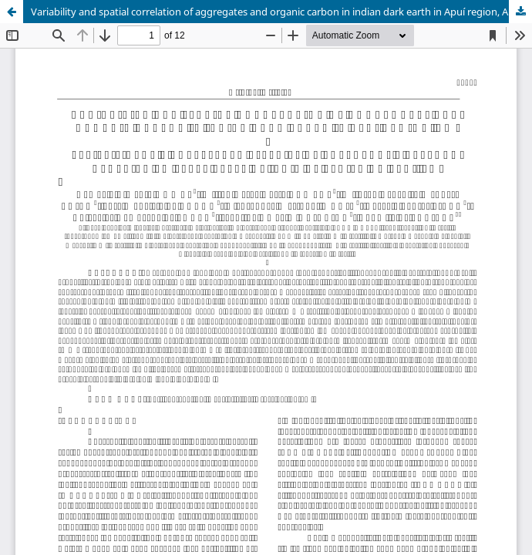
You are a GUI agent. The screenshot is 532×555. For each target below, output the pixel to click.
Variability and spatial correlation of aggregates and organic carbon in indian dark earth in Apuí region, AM (274, 11)
